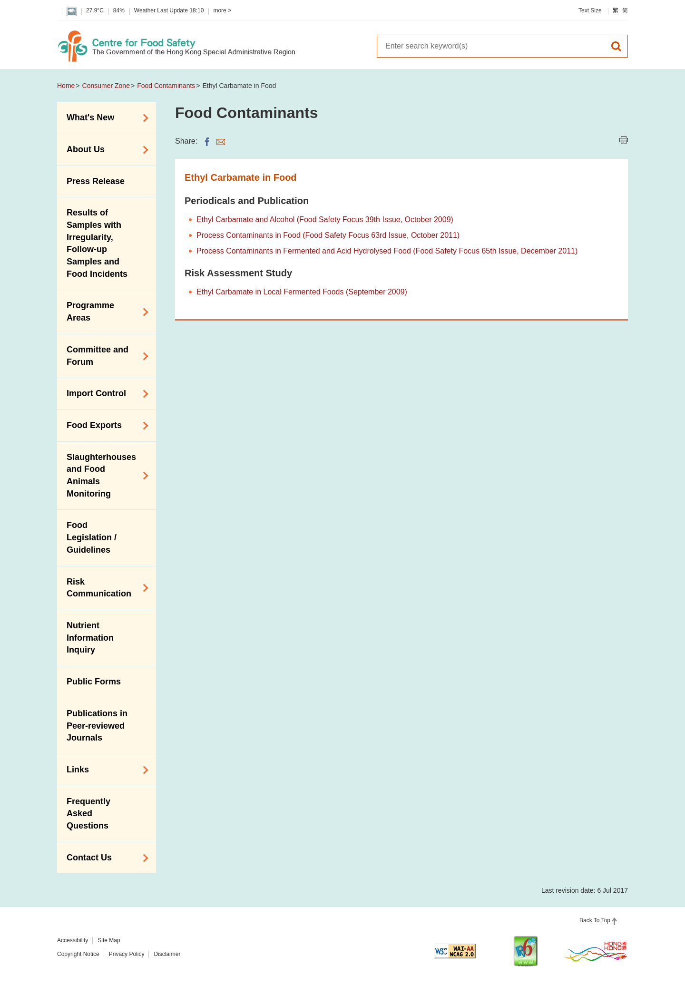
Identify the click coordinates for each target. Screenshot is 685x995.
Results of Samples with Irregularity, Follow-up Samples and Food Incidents (97, 243)
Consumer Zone (106, 85)
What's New (104, 118)
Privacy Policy (127, 954)
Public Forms (94, 681)
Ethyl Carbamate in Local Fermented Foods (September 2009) (301, 292)
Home (66, 85)
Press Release (96, 181)
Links (104, 770)
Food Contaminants (166, 85)
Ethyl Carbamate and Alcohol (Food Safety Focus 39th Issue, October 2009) (324, 219)
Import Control (104, 394)
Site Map (109, 940)
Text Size (590, 10)
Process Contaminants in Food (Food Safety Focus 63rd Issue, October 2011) (328, 235)
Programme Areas (104, 311)
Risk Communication (104, 588)
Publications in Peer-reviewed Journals (97, 725)
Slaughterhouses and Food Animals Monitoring (104, 475)
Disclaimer (167, 954)
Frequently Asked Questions (88, 813)
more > (222, 10)
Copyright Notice (78, 954)
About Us (104, 150)
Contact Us (104, 858)
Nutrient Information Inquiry (90, 637)
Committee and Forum (104, 356)
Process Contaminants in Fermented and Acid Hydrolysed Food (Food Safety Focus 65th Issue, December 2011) (386, 251)
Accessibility (72, 940)
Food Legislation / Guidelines (92, 537)
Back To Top (594, 920)
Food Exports (104, 426)
